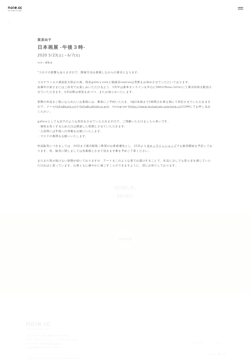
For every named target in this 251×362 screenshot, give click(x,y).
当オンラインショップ (162, 147)
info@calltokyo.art (94, 108)
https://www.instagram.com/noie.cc (155, 108)
